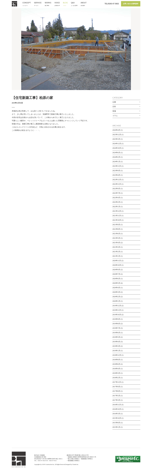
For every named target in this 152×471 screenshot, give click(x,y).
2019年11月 (116, 310)
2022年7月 (116, 193)
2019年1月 (116, 351)
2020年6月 (116, 278)
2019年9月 (116, 319)
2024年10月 (116, 148)
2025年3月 (116, 139)
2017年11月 (116, 382)
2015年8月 (116, 423)
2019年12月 (116, 305)
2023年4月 (116, 175)
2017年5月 (116, 396)
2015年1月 (116, 427)
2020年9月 (116, 269)
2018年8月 (116, 360)
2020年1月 (116, 301)
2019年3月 (116, 346)
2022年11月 (116, 184)
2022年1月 (116, 206)
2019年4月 (116, 342)
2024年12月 (116, 143)
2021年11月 (116, 215)
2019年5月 (116, 337)
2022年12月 (116, 179)
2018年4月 (116, 369)
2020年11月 (116, 260)
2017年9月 (116, 387)
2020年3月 (116, 292)
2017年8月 (116, 391)
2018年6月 (116, 364)
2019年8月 (116, 324)
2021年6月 (116, 233)
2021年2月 (116, 251)
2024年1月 (116, 161)
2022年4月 (116, 197)
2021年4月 (116, 242)
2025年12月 (116, 134)
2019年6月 (116, 333)
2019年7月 (116, 328)
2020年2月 (116, 296)
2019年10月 (116, 315)
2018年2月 (116, 378)
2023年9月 (116, 170)
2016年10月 (116, 409)
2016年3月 (116, 414)
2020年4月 (116, 287)
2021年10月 (116, 220)
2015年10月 (116, 418)
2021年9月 (116, 224)
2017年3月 (116, 400)
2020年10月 (116, 265)
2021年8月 (116, 229)
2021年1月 (116, 256)
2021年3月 (116, 247)
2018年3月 (116, 373)
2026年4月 (116, 130)
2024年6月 (116, 152)
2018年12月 (116, 355)
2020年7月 (116, 274)
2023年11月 (116, 166)
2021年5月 (116, 238)
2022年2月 (116, 202)
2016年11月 (116, 405)
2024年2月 (116, 157)
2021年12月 (116, 211)
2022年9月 (116, 188)
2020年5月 (116, 283)
